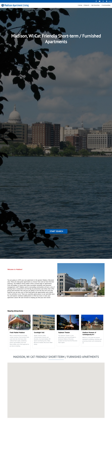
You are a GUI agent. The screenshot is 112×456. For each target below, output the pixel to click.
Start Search (56, 231)
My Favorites (95, 5)
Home (80, 5)
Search (86, 5)
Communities (105, 5)
